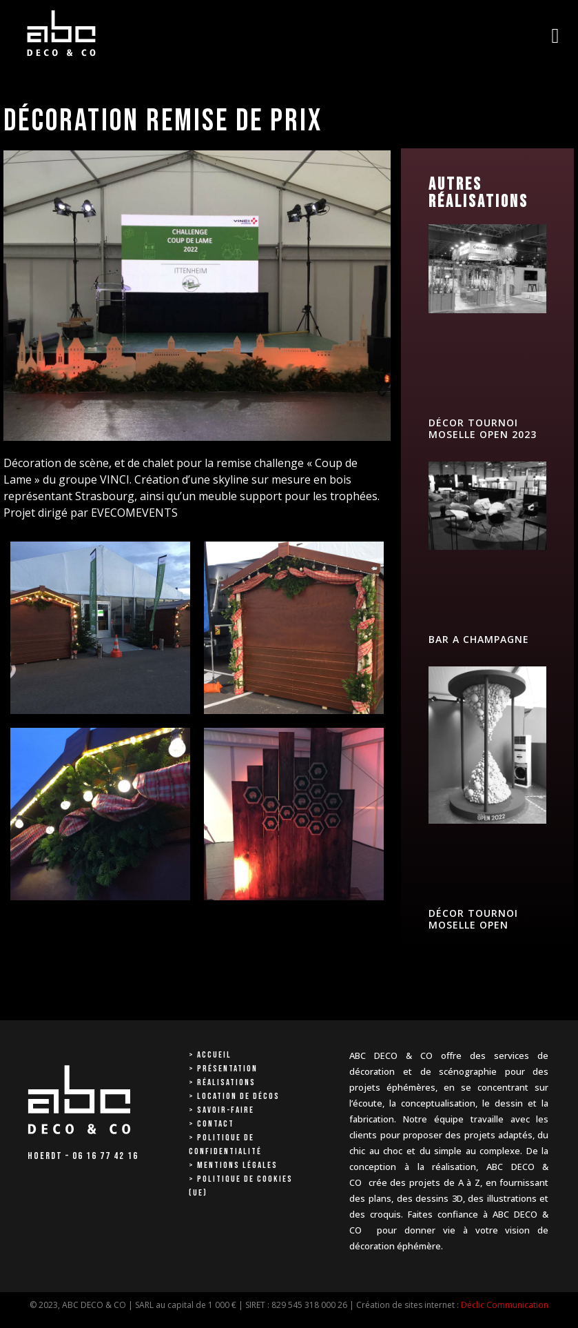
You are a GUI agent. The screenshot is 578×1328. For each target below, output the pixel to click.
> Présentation (223, 1068)
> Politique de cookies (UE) (241, 1185)
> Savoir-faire (221, 1110)
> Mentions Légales (233, 1165)
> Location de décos (234, 1096)
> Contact (211, 1123)
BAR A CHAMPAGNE (479, 639)
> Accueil (210, 1054)
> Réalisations (222, 1082)
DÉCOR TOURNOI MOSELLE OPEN (473, 918)
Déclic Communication (504, 1305)
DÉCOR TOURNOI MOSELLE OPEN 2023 (483, 428)
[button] (555, 35)
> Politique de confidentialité (225, 1144)
